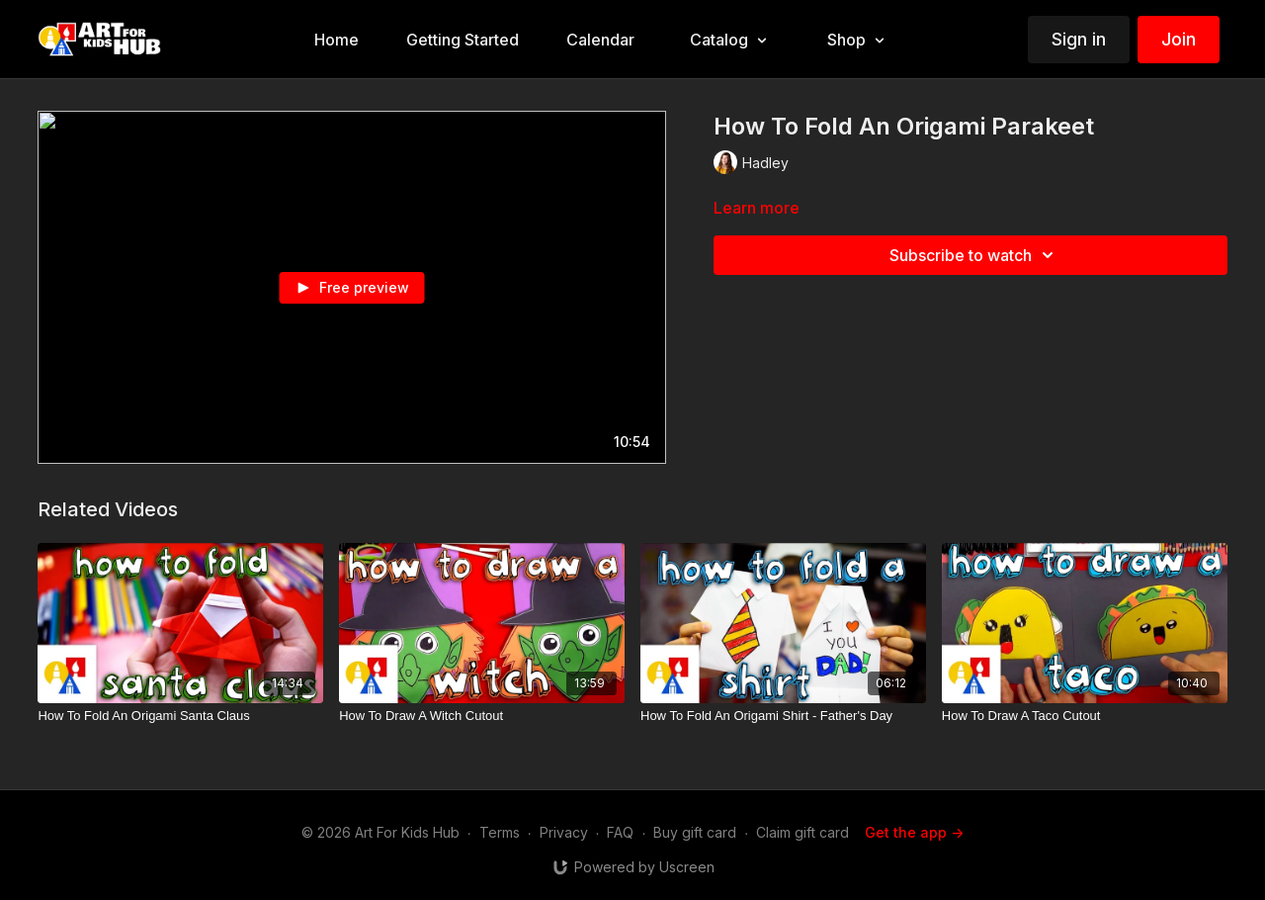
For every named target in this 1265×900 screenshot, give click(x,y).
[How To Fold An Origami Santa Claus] (180, 716)
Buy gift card (694, 832)
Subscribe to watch (974, 255)
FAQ (620, 832)
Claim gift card (802, 832)
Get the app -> (914, 832)
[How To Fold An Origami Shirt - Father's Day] (783, 716)
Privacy (564, 832)
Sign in (1079, 39)
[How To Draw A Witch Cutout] (482, 716)
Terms (499, 832)
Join (1178, 39)
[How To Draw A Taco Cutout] (1084, 716)
